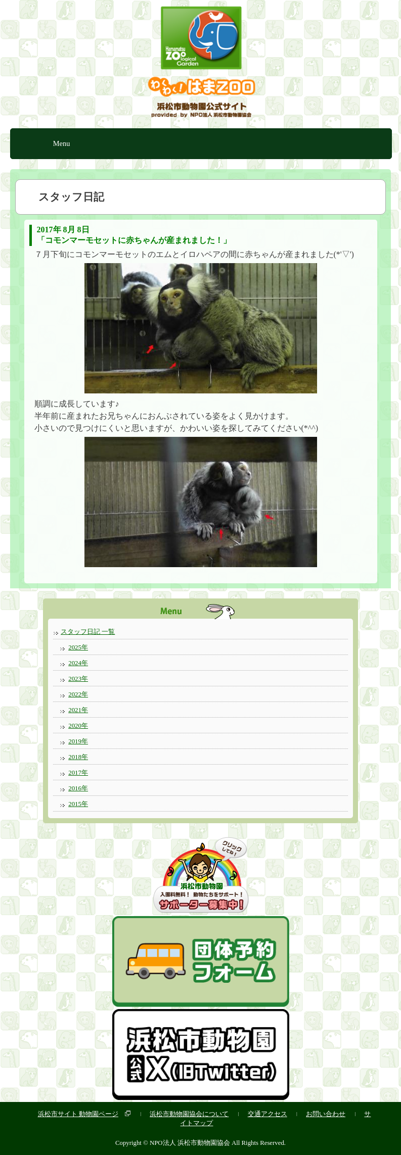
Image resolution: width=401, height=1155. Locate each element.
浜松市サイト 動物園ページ (78, 1114)
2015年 (78, 804)
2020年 (78, 725)
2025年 (78, 647)
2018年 (78, 757)
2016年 (78, 788)
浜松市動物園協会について (189, 1114)
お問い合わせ (325, 1114)
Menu (61, 143)
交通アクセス (267, 1114)
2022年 (78, 694)
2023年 (78, 678)
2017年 (78, 772)
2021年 (78, 710)
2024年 (78, 663)
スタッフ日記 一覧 (88, 631)
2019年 (78, 741)
